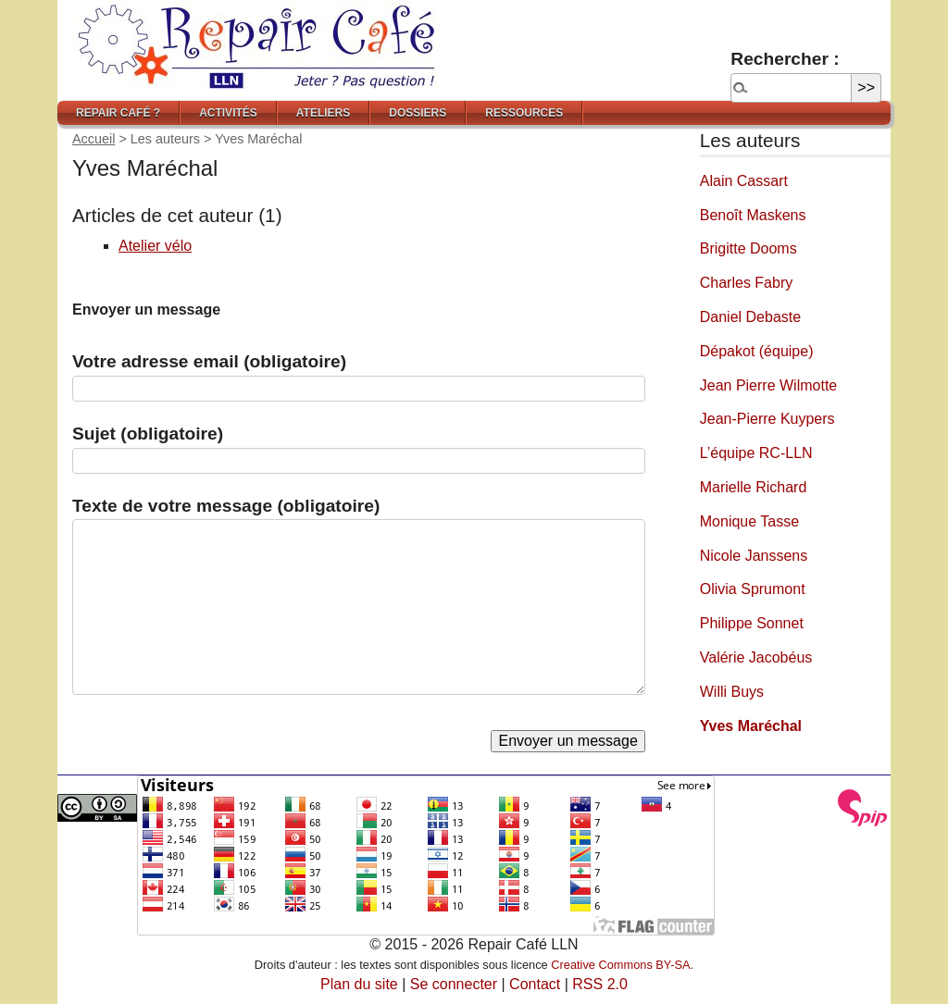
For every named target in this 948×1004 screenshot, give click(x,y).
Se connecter (453, 984)
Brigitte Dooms (748, 248)
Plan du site (359, 984)
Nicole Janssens (754, 556)
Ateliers (323, 112)
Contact (534, 984)
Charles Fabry (746, 283)
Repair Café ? (118, 112)
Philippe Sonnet (752, 623)
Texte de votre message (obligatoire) (226, 505)
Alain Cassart (744, 181)
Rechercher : (784, 58)
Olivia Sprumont (752, 589)
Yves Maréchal (751, 726)
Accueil (93, 138)
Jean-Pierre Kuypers (767, 419)
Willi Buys (732, 692)
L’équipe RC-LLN (756, 453)
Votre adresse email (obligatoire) (209, 361)
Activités (228, 112)
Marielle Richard (753, 487)
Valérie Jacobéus (756, 657)
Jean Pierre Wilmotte (769, 385)
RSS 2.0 (600, 984)
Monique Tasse (749, 521)
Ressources (524, 112)
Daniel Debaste (750, 317)
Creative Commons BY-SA (620, 965)
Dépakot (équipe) (757, 351)
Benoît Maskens (753, 215)
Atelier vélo (155, 246)
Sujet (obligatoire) (147, 433)
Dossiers (417, 112)
